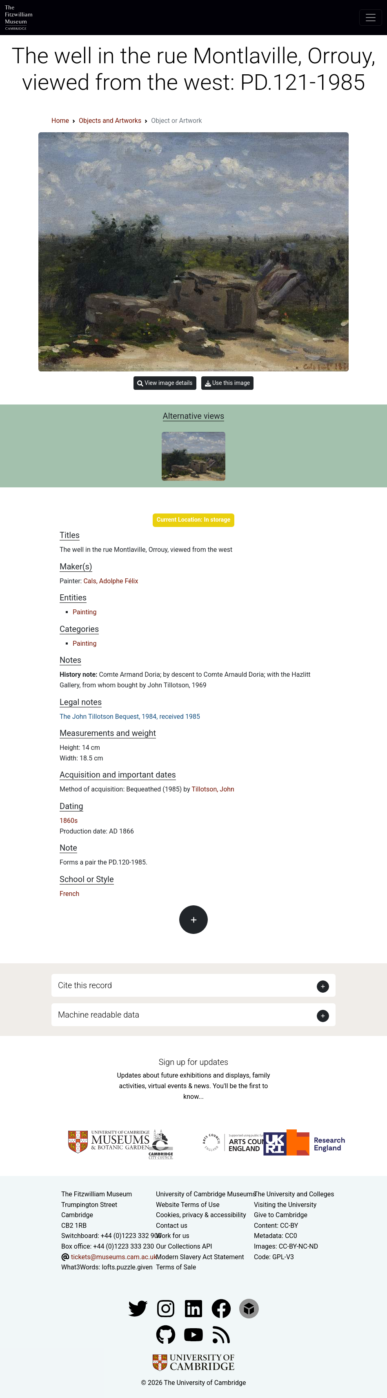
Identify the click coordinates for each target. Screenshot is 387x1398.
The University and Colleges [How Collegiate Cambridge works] (294, 1194)
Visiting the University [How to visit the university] (285, 1205)
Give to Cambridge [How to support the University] (280, 1215)
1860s (69, 821)
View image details (165, 383)
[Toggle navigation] (370, 17)
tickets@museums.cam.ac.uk (114, 1257)
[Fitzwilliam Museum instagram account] (166, 1308)
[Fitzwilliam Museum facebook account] (194, 1308)
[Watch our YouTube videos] (194, 1334)
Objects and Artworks (110, 120)
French (69, 894)
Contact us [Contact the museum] (171, 1225)
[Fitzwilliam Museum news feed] (221, 1334)
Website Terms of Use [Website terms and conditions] (188, 1205)
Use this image (227, 383)
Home (60, 120)
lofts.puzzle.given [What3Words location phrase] (127, 1267)
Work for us (172, 1236)
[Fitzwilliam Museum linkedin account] (222, 1308)
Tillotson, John (212, 789)
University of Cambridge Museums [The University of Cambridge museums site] (206, 1194)
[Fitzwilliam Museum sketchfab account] (249, 1308)
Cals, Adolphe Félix (110, 581)
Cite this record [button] (85, 985)
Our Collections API (184, 1246)
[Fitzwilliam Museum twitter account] (139, 1308)
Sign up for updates (193, 1062)
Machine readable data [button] (98, 1015)
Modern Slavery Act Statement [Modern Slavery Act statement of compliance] (200, 1257)
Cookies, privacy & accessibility (201, 1215)
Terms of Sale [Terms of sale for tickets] (176, 1267)
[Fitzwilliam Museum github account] (166, 1334)
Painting (84, 612)
